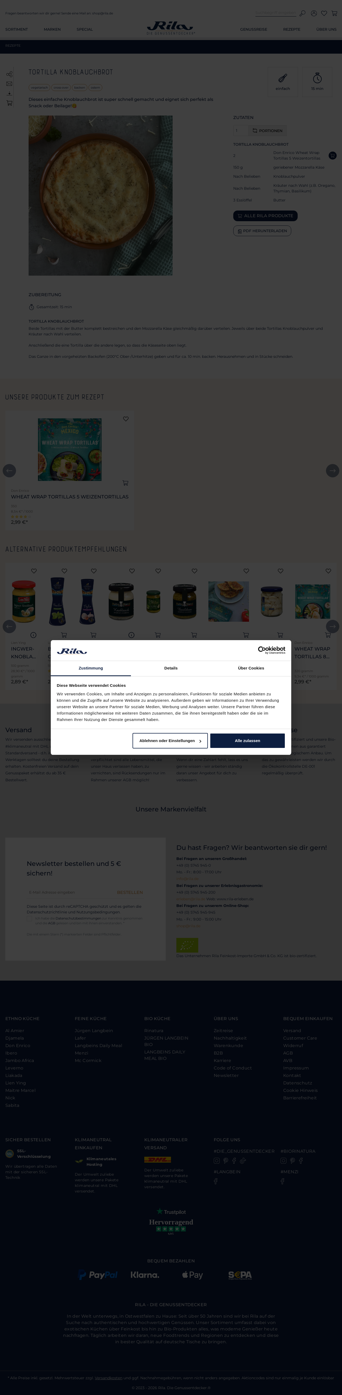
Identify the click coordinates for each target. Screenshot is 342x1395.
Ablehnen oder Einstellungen (170, 740)
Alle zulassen (247, 740)
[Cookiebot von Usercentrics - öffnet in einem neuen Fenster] (262, 651)
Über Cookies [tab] (251, 668)
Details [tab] (171, 668)
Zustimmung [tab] (91, 668)
